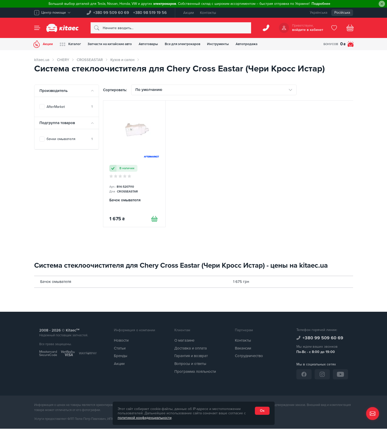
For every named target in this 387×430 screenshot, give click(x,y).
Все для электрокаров (194, 44)
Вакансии (243, 349)
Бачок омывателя (55, 283)
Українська (318, 12)
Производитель (53, 90)
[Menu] (37, 28)
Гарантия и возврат (191, 357)
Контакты (208, 12)
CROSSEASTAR (90, 59)
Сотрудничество (249, 357)
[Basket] (350, 28)
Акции (188, 12)
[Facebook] (304, 375)
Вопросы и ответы (190, 365)
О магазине (184, 341)
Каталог (73, 44)
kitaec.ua (41, 59)
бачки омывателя (70, 139)
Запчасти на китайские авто (115, 44)
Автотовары (157, 44)
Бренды (120, 357)
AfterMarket (70, 107)
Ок (262, 410)
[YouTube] (340, 375)
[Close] (382, 4)
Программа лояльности (195, 372)
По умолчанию (148, 90)
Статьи (120, 349)
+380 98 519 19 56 (150, 12)
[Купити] (153, 220)
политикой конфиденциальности (145, 418)
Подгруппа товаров (57, 123)
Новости (121, 341)
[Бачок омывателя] (134, 165)
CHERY (63, 59)
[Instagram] (322, 375)
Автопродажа (263, 44)
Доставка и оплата (190, 349)
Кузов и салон (122, 59)
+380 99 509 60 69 (111, 12)
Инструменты (232, 44)
